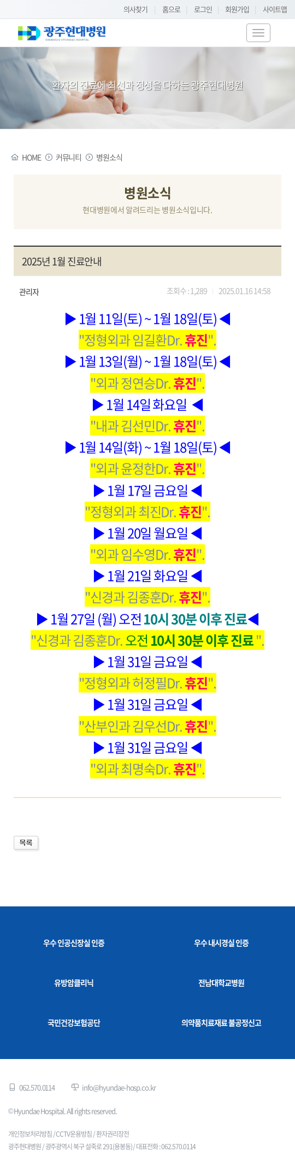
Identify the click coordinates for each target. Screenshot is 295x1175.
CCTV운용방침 (74, 1134)
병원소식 (109, 157)
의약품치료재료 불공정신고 (221, 1022)
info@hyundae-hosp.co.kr (119, 1087)
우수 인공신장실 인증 (73, 942)
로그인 (203, 9)
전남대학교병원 (221, 982)
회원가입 (237, 9)
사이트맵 (275, 9)
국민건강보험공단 (74, 1022)
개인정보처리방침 (30, 1134)
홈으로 (171, 9)
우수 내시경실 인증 (221, 942)
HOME (31, 157)
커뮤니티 (69, 157)
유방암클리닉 (73, 982)
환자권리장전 (112, 1134)
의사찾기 (135, 9)
